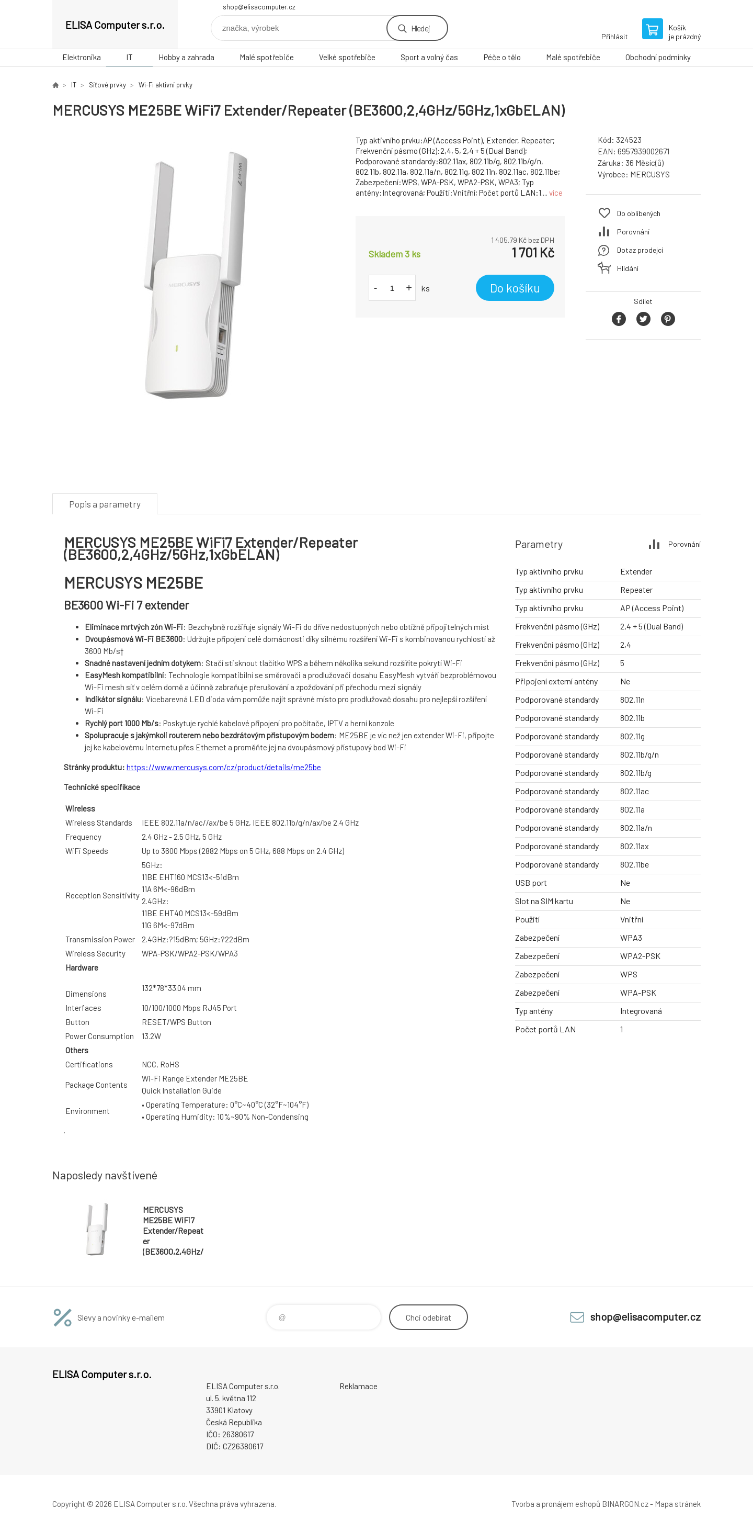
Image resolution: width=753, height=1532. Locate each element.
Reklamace (358, 1386)
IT (129, 57)
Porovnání (633, 231)
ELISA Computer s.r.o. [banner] (115, 24)
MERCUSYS (650, 174)
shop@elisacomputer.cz (259, 7)
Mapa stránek (678, 1503)
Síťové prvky (107, 85)
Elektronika (81, 57)
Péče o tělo (502, 57)
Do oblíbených (638, 213)
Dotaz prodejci (640, 249)
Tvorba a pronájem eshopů (555, 1503)
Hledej (420, 28)
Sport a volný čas (429, 57)
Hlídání (627, 268)
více (556, 192)
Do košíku (515, 287)
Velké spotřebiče (347, 57)
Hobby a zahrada (186, 57)
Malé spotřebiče (266, 57)
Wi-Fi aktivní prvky (165, 85)
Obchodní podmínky (658, 57)
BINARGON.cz (625, 1503)
